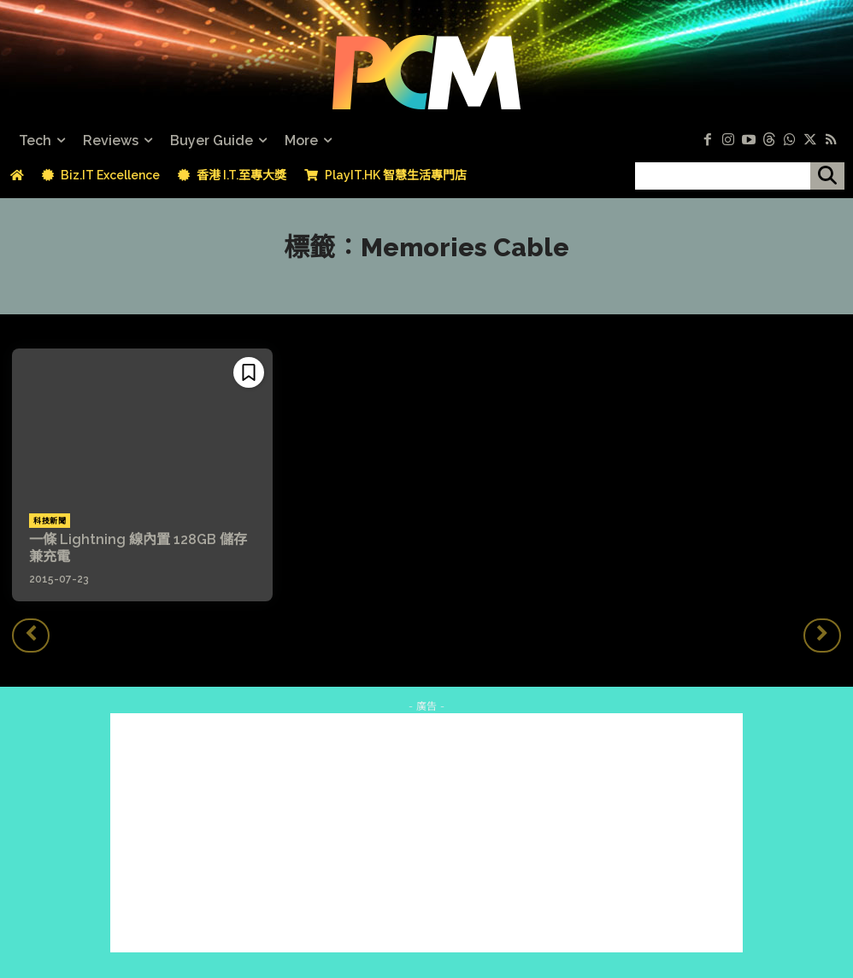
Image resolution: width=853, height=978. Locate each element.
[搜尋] (827, 176)
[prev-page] (31, 635)
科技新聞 (49, 521)
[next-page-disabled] (822, 635)
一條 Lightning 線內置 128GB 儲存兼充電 (138, 547)
